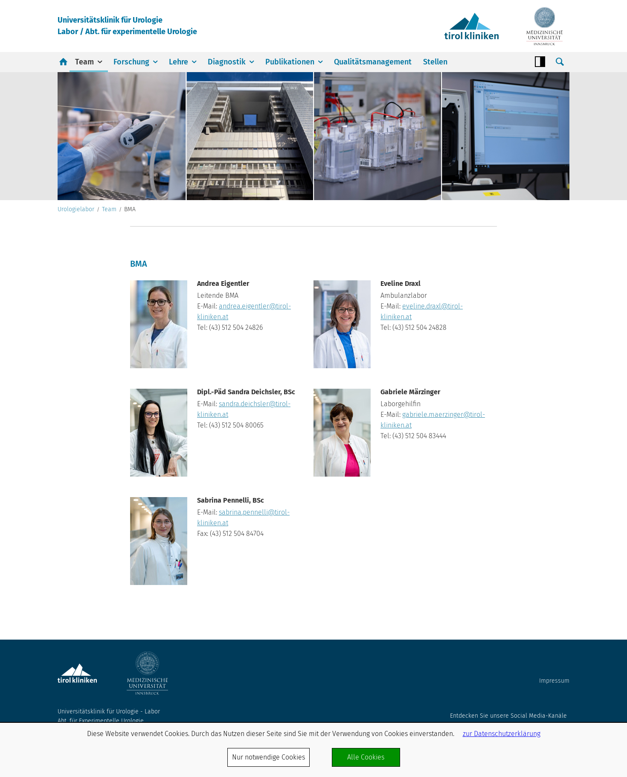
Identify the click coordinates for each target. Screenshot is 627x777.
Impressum (554, 680)
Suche (559, 62)
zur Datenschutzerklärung (501, 734)
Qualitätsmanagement (373, 62)
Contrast (540, 62)
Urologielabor (76, 209)
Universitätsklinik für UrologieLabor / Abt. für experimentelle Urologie (127, 25)
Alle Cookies (365, 757)
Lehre (178, 62)
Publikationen (289, 62)
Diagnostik (227, 62)
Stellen (435, 62)
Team (84, 62)
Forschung (131, 62)
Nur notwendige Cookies (268, 757)
